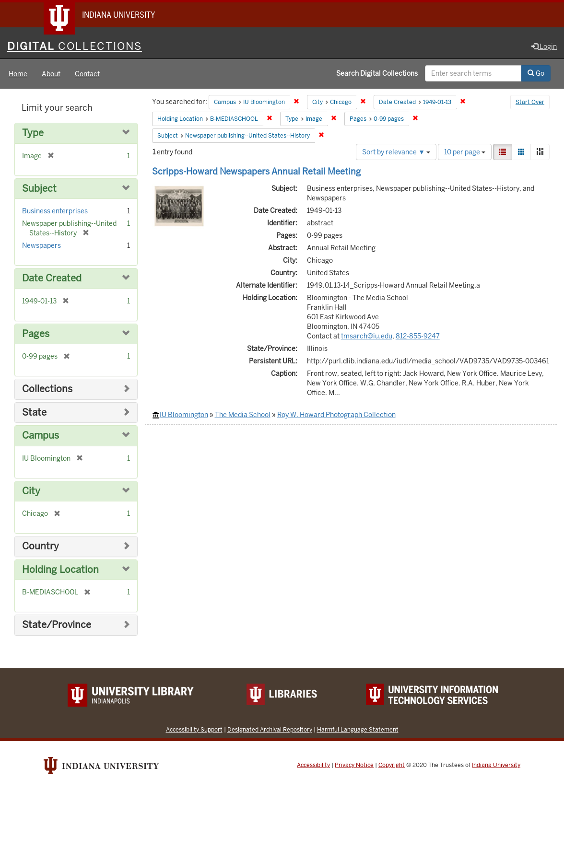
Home (18, 74)
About (51, 74)
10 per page (464, 152)
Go (536, 73)
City (31, 491)
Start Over (530, 102)
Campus (40, 436)
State (34, 413)
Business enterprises (55, 211)
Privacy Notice (354, 765)
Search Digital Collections (377, 73)
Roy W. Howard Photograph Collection (336, 414)
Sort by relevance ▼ (396, 152)
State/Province (56, 625)
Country (40, 546)
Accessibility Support (194, 729)
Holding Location (60, 570)
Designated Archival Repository (269, 729)
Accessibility (313, 765)
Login (544, 46)
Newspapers (41, 245)
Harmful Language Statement (358, 729)
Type (33, 133)
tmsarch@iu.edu (366, 336)
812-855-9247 (418, 336)
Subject (39, 189)
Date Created (52, 278)
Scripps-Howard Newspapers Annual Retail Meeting (256, 171)
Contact (87, 74)
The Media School (242, 414)
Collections (47, 389)
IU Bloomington (184, 414)
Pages (35, 334)
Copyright (391, 765)
